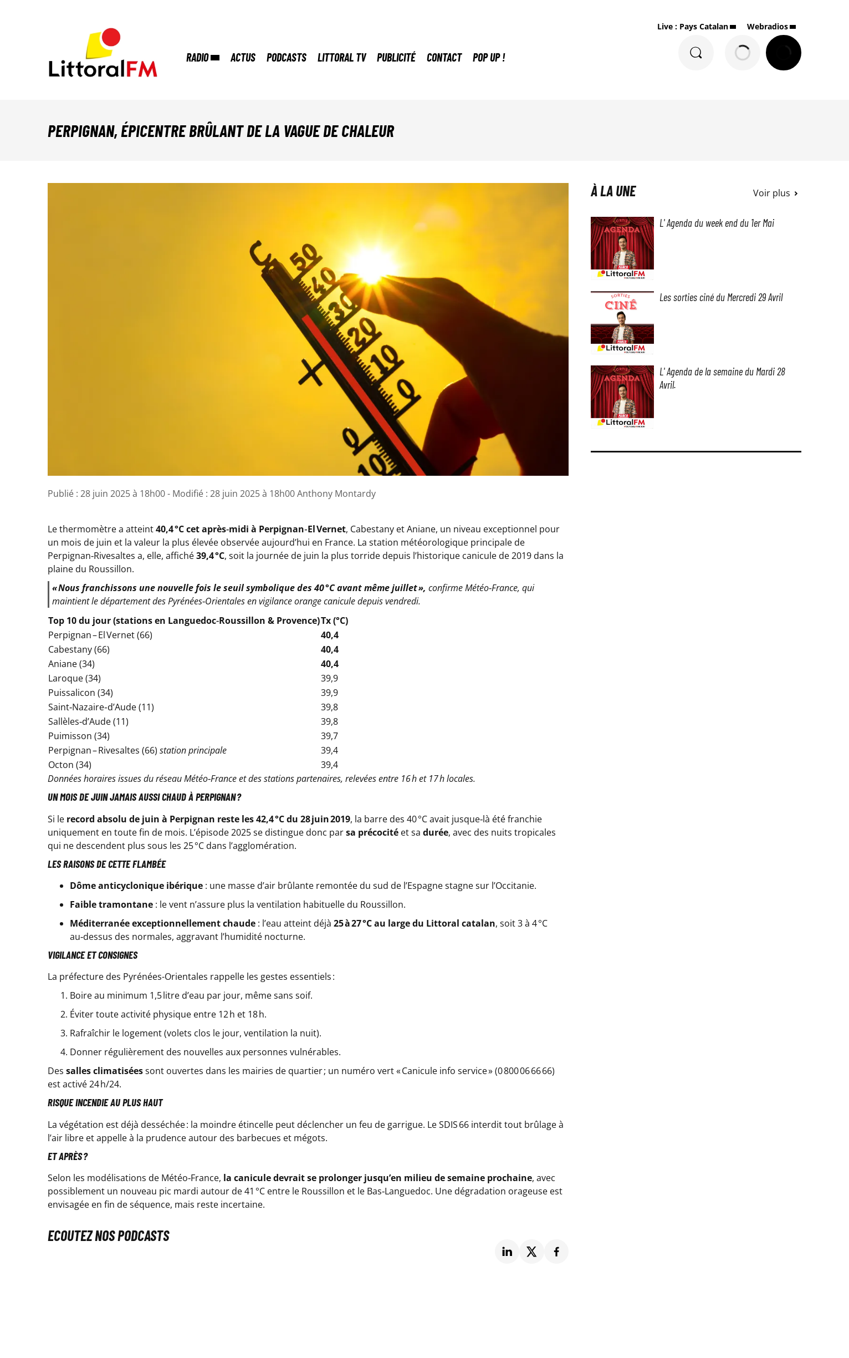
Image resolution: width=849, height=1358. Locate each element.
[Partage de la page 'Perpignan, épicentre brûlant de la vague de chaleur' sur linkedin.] (507, 1251)
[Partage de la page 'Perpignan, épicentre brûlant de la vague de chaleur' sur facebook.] (556, 1251)
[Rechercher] (696, 52)
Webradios (767, 26)
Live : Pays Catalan (692, 26)
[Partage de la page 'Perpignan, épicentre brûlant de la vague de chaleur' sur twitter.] (531, 1251)
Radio (197, 57)
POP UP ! (489, 57)
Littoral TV (342, 57)
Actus (243, 57)
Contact (444, 57)
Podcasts (286, 57)
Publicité (396, 57)
